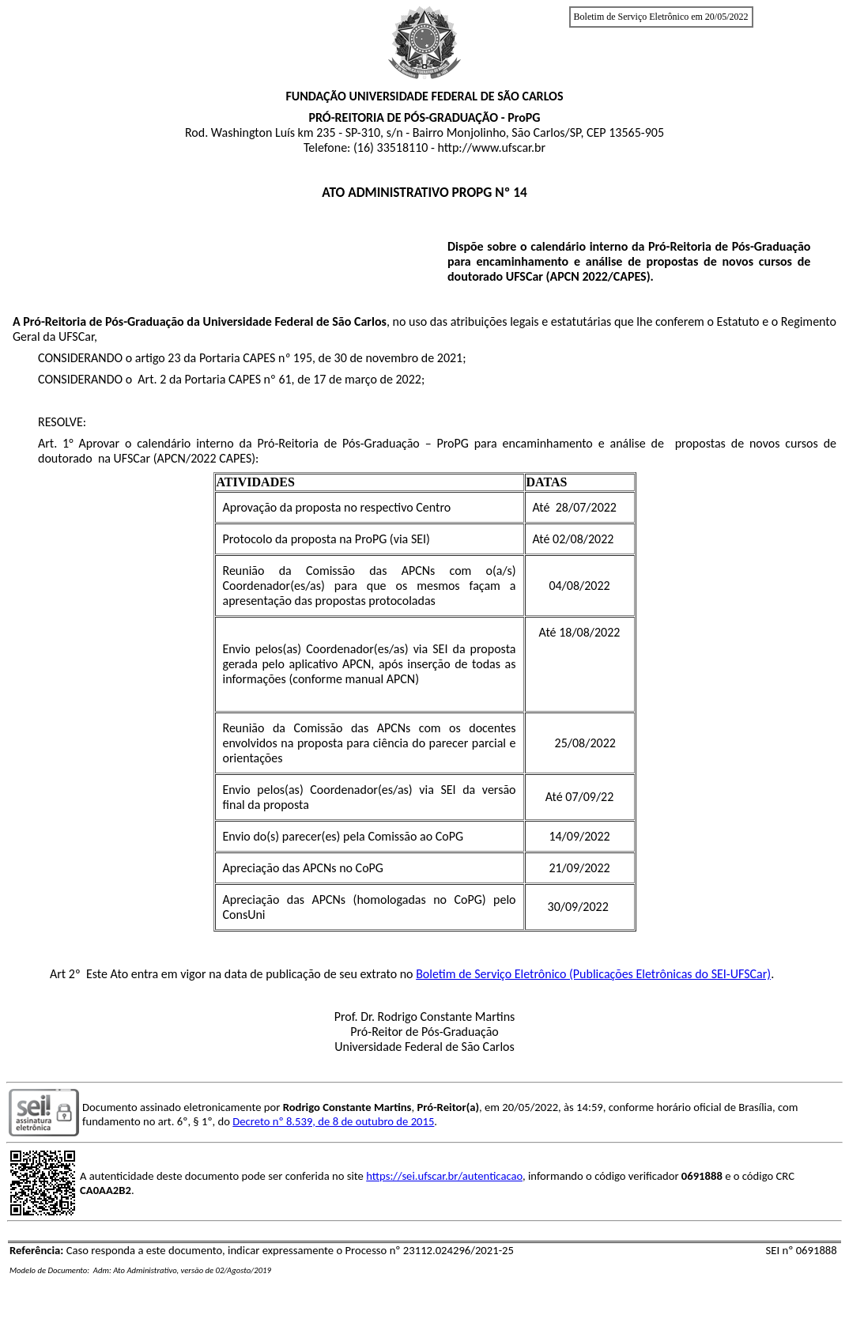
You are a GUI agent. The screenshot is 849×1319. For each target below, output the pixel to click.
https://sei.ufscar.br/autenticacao (444, 1176)
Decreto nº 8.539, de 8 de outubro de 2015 (333, 1121)
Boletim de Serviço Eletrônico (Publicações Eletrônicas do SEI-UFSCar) (593, 973)
